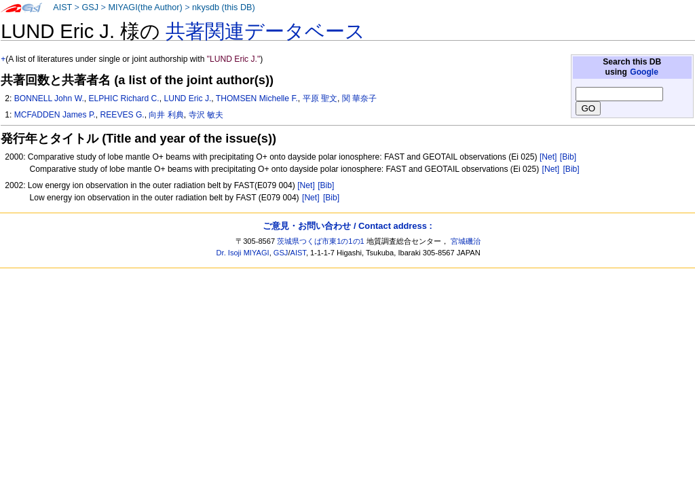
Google (644, 72)
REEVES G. (122, 115)
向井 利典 (166, 115)
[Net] (548, 157)
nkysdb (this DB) (223, 7)
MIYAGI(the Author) (145, 7)
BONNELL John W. (49, 98)
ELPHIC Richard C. (124, 98)
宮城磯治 (466, 241)
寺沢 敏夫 (206, 115)
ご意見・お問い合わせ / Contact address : (347, 226)
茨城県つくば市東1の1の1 (320, 241)
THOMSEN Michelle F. (257, 98)
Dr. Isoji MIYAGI (243, 253)
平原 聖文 (320, 98)
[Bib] (568, 157)
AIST (62, 7)
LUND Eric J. (187, 98)
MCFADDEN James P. (55, 115)
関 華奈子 (359, 98)
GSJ (89, 7)
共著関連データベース (265, 31)
